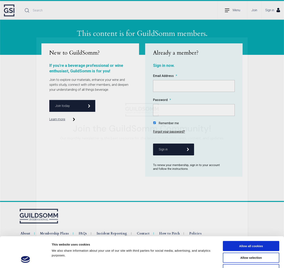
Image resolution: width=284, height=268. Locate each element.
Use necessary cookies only (251, 243)
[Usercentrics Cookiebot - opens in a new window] (25, 260)
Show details (207, 260)
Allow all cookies (251, 219)
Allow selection (251, 231)
